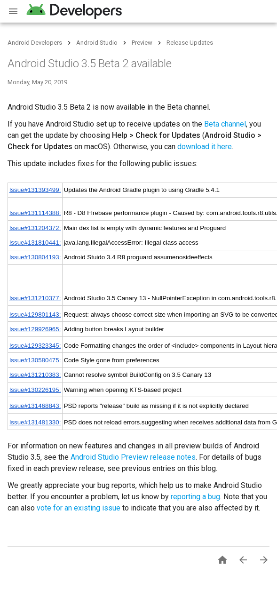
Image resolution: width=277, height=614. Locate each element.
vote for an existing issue (78, 507)
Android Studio (97, 42)
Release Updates (189, 42)
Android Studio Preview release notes (133, 457)
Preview (142, 42)
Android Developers (35, 42)
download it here (204, 146)
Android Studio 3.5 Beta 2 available (90, 63)
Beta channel (225, 124)
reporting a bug (195, 496)
